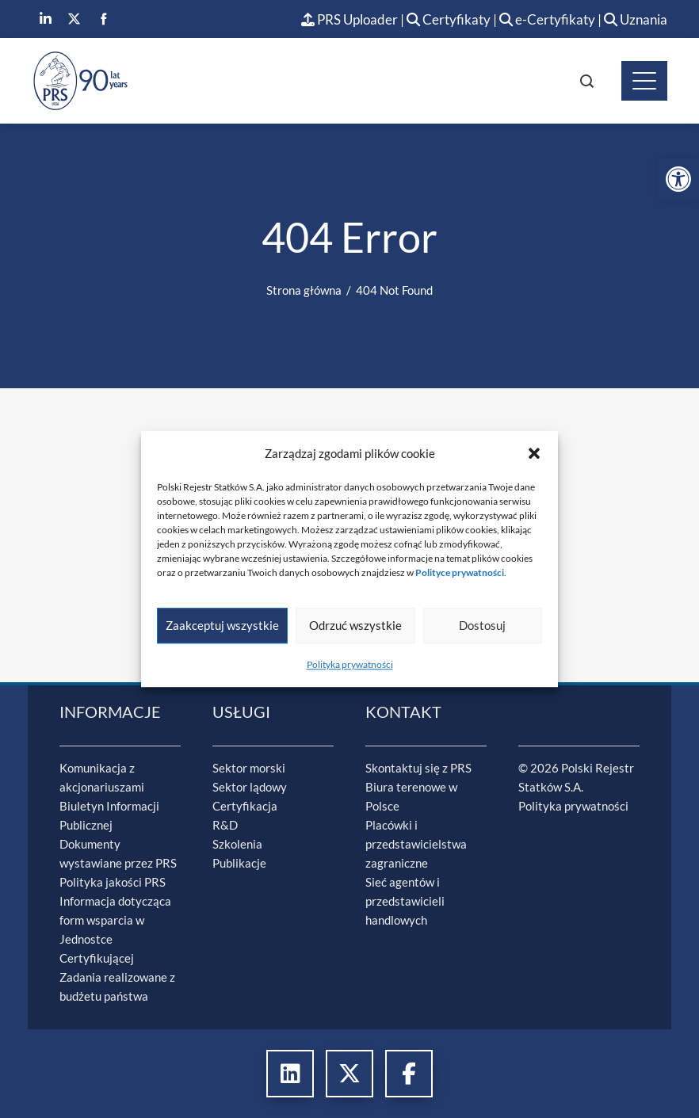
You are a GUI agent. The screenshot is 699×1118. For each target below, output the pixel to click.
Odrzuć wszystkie (355, 625)
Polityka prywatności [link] (350, 664)
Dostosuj (482, 625)
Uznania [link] (635, 19)
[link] (678, 179)
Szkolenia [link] (237, 844)
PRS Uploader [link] (349, 19)
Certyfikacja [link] (244, 806)
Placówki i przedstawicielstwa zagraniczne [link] (416, 844)
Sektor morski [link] (248, 768)
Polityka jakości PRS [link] (112, 882)
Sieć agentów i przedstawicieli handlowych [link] (405, 901)
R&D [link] (225, 825)
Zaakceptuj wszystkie (222, 625)
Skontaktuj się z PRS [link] (418, 768)
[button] (534, 453)
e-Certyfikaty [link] (547, 19)
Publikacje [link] (239, 863)
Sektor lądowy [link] (249, 787)
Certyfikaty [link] (450, 19)
